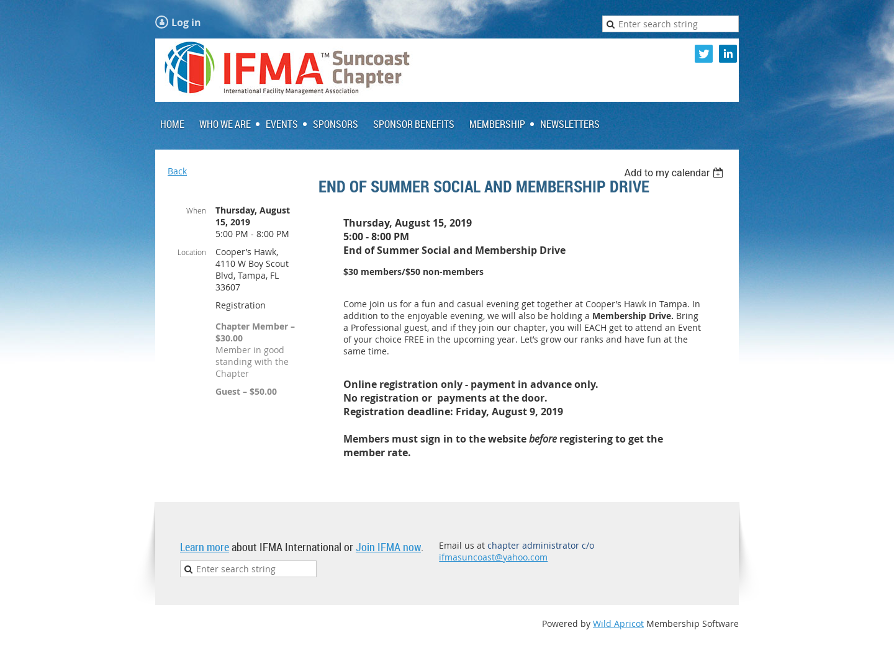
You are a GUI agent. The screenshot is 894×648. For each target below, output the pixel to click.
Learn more (204, 546)
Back (177, 171)
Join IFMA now (388, 546)
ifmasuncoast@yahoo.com (493, 557)
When (196, 210)
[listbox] (675, 173)
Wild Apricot (618, 623)
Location (192, 252)
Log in (186, 22)
